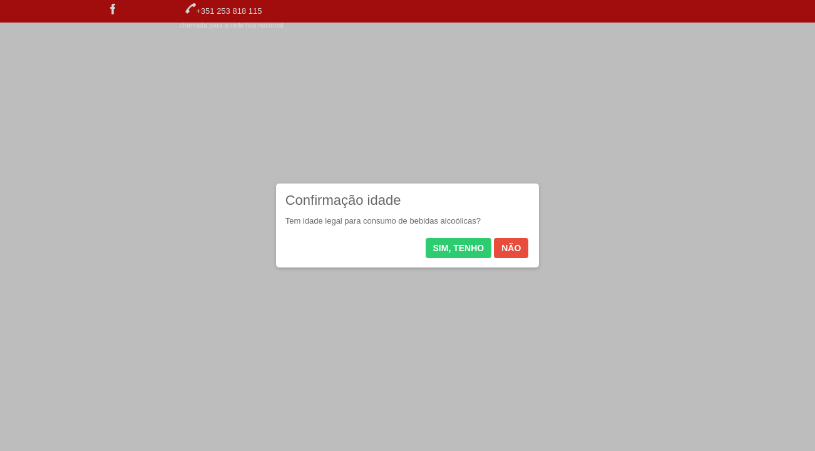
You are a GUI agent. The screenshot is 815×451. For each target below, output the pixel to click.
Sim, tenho (458, 248)
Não (511, 248)
